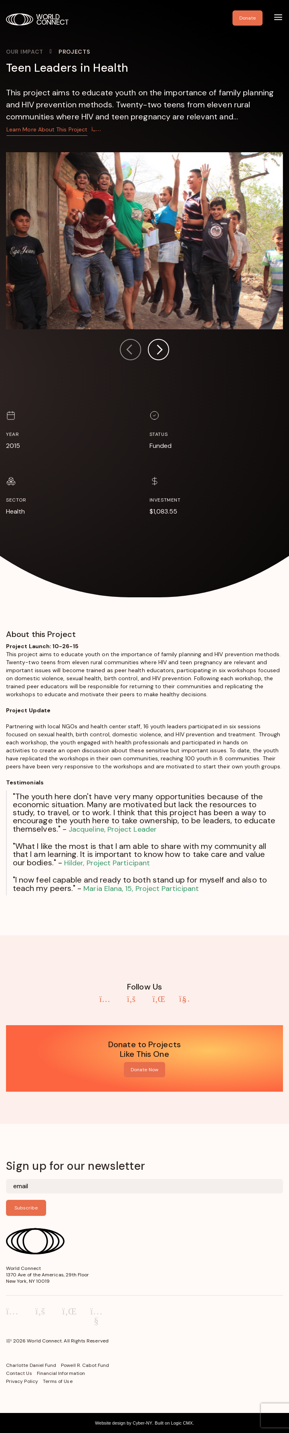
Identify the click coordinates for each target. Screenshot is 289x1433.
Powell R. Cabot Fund (85, 1365)
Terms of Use (58, 1381)
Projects (74, 51)
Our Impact (24, 51)
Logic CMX (181, 1423)
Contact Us (19, 1373)
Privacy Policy (22, 1381)
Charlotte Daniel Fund (31, 1365)
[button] (158, 351)
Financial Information (61, 1373)
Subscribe (26, 1208)
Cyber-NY (142, 1423)
